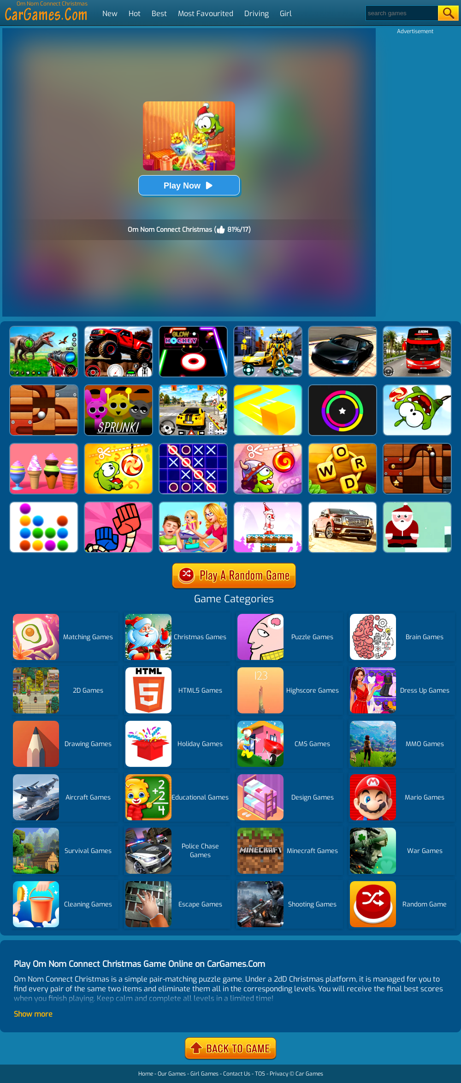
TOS (260, 1073)
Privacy (279, 1073)
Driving (256, 13)
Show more (33, 1014)
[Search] (401, 13)
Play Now (189, 185)
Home (145, 1073)
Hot (135, 13)
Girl (286, 13)
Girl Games (204, 1073)
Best (159, 13)
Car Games (309, 1073)
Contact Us (236, 1073)
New (110, 13)
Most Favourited (205, 13)
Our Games (172, 1073)
